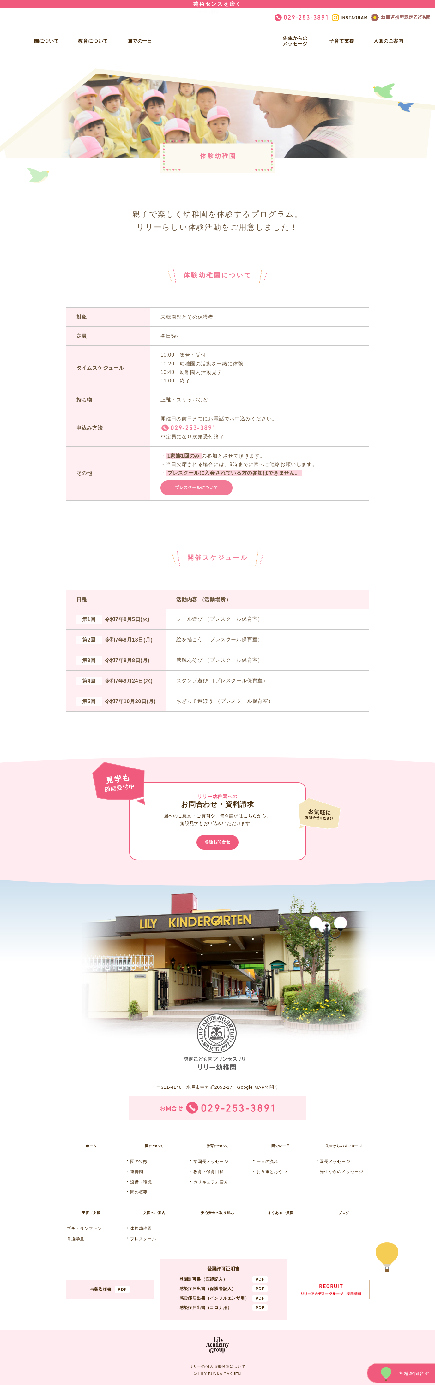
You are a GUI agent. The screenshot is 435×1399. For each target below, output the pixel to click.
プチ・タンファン (84, 1242)
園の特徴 (139, 1172)
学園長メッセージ (210, 1172)
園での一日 (139, 41)
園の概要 (139, 1202)
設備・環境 (141, 1192)
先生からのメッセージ (295, 40)
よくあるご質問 (280, 1224)
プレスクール (143, 1252)
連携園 (136, 1182)
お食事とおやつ (272, 1182)
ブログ (344, 1224)
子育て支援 (341, 41)
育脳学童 (75, 1252)
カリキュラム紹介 (210, 1192)
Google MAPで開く (258, 1095)
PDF (122, 1303)
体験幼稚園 (141, 1242)
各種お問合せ (217, 848)
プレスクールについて (206, 489)
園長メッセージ (335, 1172)
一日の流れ (267, 1172)
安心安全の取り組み (217, 1224)
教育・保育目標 (208, 1182)
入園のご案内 (388, 41)
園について (46, 41)
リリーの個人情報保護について (217, 1380)
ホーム (91, 1155)
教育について (93, 41)
